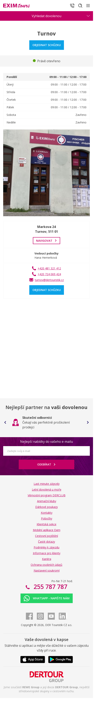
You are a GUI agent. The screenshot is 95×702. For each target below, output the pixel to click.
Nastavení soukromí (47, 570)
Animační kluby (46, 501)
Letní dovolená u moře (46, 489)
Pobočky (46, 518)
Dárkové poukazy (46, 507)
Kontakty (46, 513)
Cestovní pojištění (46, 536)
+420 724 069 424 (49, 274)
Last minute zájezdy (47, 484)
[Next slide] (88, 422)
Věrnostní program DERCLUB (47, 495)
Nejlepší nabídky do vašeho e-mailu (46, 441)
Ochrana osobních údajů (46, 565)
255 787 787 (49, 587)
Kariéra (46, 559)
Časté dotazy (46, 541)
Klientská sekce (46, 524)
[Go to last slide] (5, 422)
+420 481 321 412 (49, 268)
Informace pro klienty (46, 553)
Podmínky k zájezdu (46, 547)
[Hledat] (80, 5)
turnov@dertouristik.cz (49, 280)
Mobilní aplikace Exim (46, 530)
